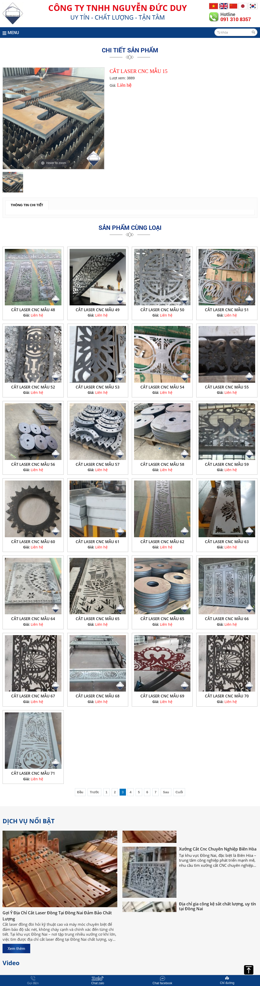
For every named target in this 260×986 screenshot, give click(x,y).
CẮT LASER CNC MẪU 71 (33, 773)
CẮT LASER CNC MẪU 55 (227, 387)
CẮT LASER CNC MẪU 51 (227, 309)
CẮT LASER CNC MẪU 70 (227, 695)
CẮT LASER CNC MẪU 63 (227, 541)
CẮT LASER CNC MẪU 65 (98, 618)
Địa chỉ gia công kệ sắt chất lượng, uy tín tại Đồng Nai (217, 909)
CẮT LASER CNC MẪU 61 (98, 541)
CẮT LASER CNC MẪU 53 (98, 387)
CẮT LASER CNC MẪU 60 (33, 541)
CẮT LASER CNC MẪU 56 (33, 464)
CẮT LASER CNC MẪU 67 (33, 695)
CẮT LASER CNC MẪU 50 (162, 309)
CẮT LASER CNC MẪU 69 (162, 695)
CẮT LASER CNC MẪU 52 (33, 387)
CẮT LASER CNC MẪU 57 (98, 464)
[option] (53, 118)
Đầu (80, 792)
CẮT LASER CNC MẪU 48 (33, 309)
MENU (11, 32)
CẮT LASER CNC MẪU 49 (98, 309)
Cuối (179, 792)
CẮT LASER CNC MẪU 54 (162, 387)
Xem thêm (16, 948)
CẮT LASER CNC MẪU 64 (33, 618)
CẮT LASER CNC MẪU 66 (227, 618)
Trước (94, 792)
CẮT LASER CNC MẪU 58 (162, 464)
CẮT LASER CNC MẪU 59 (227, 464)
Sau (166, 792)
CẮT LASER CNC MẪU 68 (98, 695)
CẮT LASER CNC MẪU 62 (162, 541)
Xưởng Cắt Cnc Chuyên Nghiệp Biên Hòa (217, 852)
